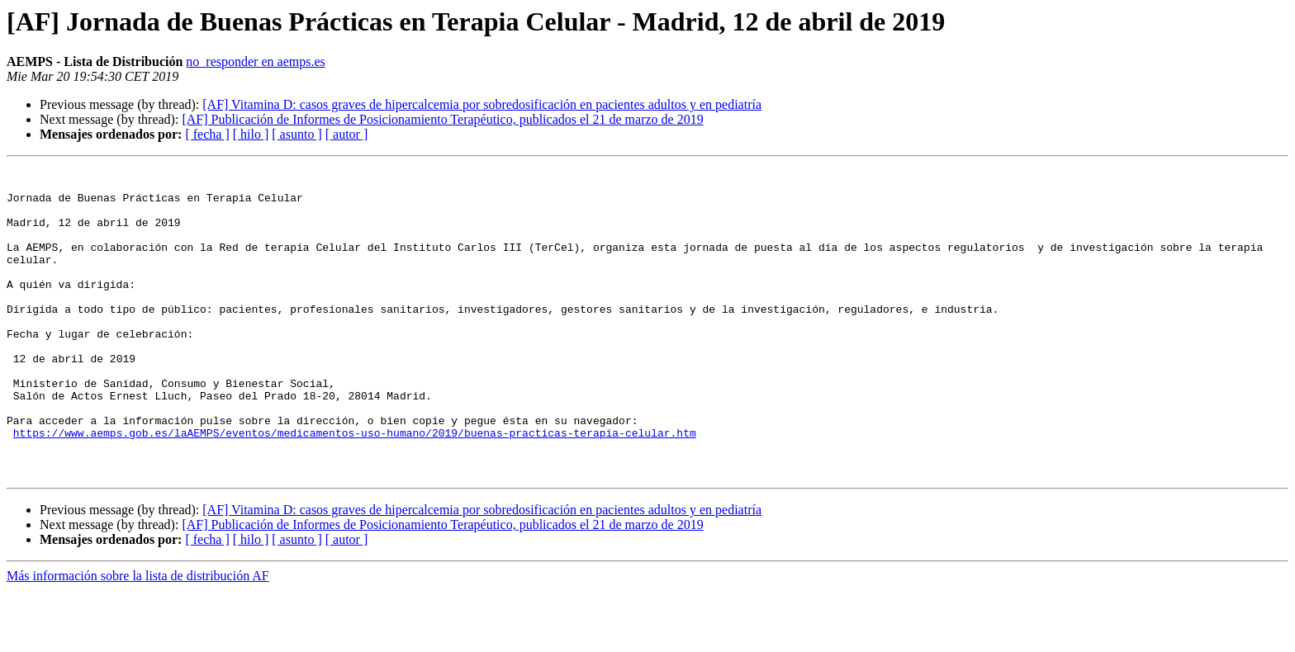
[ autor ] (346, 134)
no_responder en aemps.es (255, 61)
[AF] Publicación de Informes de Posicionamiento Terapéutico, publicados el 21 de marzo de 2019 (442, 119)
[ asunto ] (296, 134)
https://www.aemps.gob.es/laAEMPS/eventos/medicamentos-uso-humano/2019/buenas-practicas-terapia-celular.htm (354, 487)
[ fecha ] (207, 134)
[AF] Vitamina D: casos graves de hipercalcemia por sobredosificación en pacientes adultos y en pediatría (481, 104)
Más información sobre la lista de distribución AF (138, 638)
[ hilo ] (251, 134)
